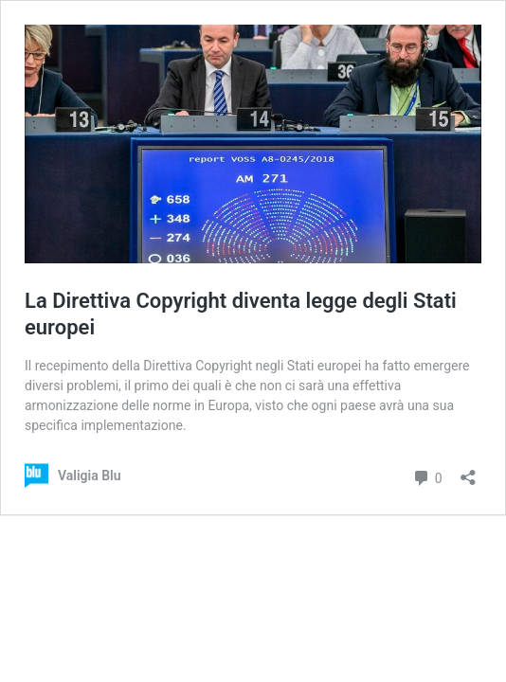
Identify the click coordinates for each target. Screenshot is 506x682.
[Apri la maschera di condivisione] (468, 471)
